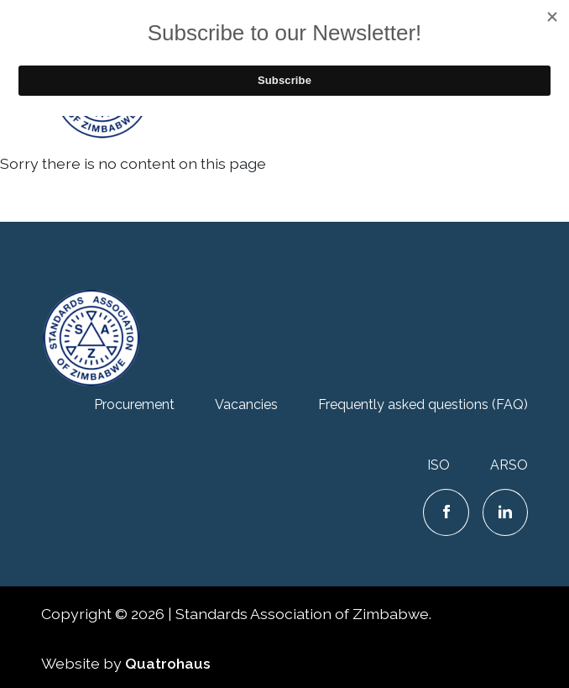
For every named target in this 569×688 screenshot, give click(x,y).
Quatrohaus (168, 663)
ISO (438, 465)
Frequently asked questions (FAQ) (423, 404)
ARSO (509, 465)
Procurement (134, 404)
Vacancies (246, 404)
